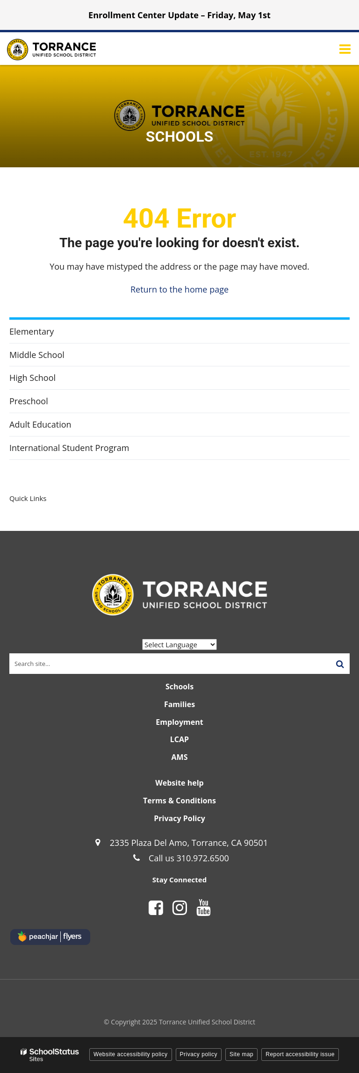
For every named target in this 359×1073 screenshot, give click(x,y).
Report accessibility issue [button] (300, 1054)
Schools (179, 686)
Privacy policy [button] (198, 1054)
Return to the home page (179, 289)
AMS (180, 757)
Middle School (37, 354)
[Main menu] (345, 48)
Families (179, 704)
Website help (179, 783)
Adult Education (56, 426)
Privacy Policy (179, 818)
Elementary (31, 331)
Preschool (44, 403)
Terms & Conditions (179, 800)
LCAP (179, 739)
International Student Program (69, 447)
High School (32, 377)
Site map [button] (241, 1054)
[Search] (339, 663)
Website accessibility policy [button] (130, 1054)
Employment (179, 722)
